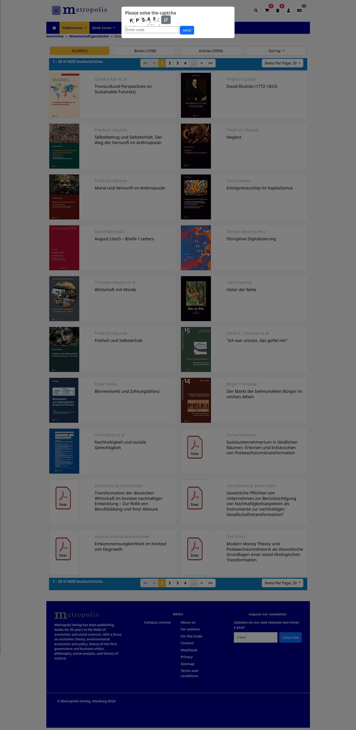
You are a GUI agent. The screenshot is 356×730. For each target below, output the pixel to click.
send (187, 30)
